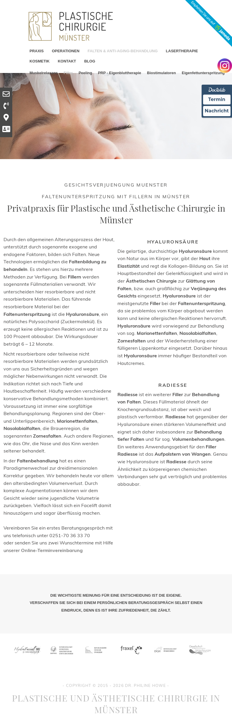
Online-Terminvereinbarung (52, 550)
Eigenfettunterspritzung (203, 73)
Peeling (85, 73)
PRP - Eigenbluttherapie (119, 73)
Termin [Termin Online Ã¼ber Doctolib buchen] (217, 99)
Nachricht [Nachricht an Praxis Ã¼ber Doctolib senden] (217, 111)
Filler (68, 73)
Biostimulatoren (161, 73)
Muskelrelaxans (44, 73)
